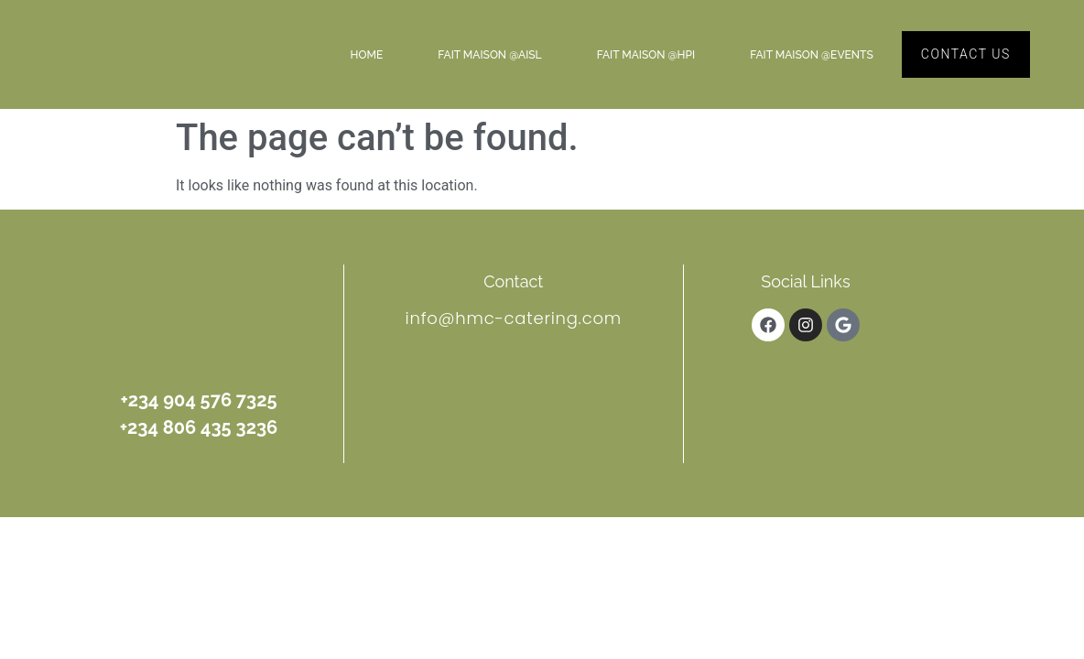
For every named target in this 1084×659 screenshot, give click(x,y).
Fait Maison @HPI (646, 55)
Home (367, 55)
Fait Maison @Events (811, 55)
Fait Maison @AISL (489, 55)
